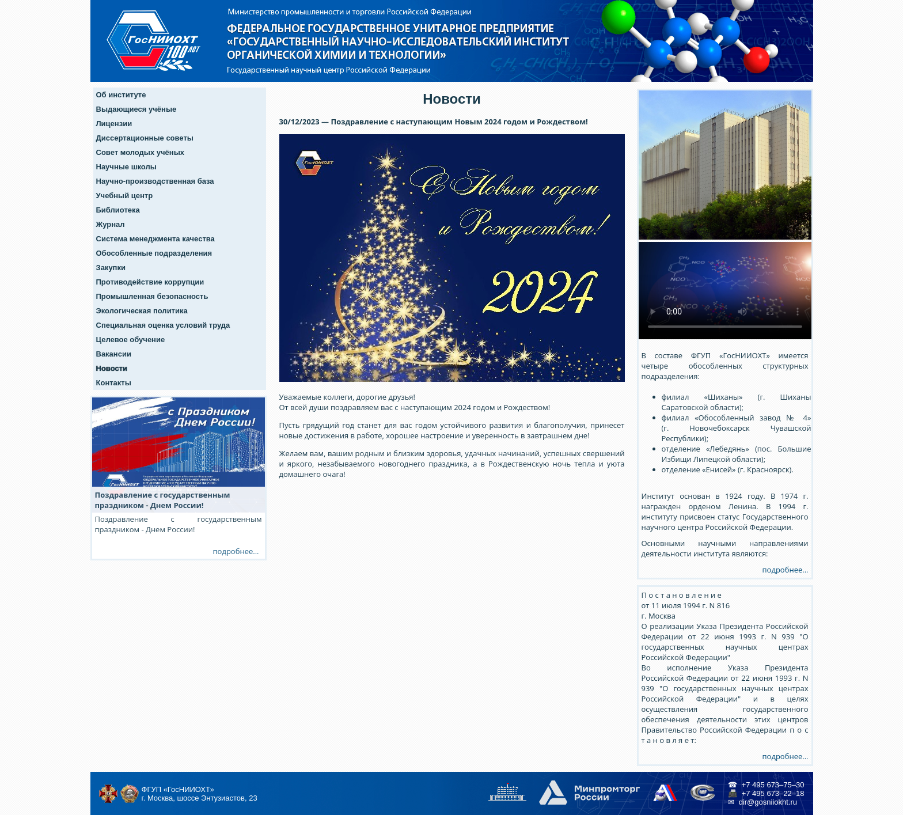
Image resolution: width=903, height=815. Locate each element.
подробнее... (785, 569)
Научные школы (126, 166)
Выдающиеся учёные (136, 109)
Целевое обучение (130, 339)
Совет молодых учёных (140, 152)
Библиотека (118, 210)
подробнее (233, 551)
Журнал (110, 224)
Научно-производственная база (155, 181)
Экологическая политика (142, 310)
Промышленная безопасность (152, 296)
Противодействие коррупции (150, 282)
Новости (112, 368)
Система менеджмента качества (155, 238)
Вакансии (113, 354)
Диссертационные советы (144, 138)
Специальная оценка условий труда (163, 325)
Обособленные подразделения (154, 253)
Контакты (113, 382)
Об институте (121, 94)
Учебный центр (124, 195)
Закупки (111, 267)
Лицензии (114, 123)
